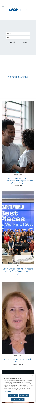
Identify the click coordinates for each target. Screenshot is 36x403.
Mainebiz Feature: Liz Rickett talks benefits (18, 360)
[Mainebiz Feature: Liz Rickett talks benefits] (18, 318)
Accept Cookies (24, 395)
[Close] (33, 376)
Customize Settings (18, 399)
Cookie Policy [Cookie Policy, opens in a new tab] (7, 391)
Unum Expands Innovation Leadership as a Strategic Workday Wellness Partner (18, 180)
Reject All (12, 395)
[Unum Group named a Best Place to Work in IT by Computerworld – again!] (18, 227)
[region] (18, 388)
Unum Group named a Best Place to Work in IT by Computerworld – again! (18, 271)
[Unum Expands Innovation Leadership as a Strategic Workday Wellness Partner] (18, 137)
